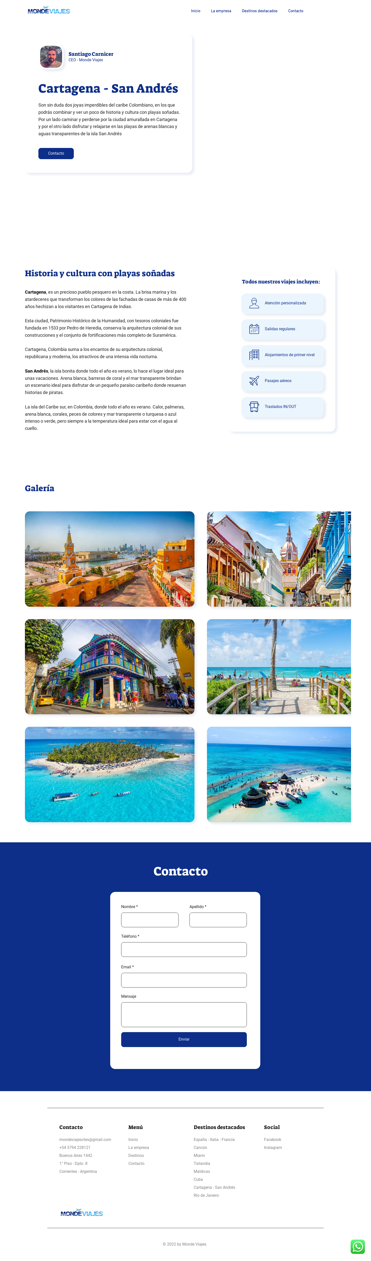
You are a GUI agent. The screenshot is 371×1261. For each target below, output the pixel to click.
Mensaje (128, 996)
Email (126, 967)
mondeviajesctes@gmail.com (85, 1139)
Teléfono (129, 936)
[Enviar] (184, 1039)
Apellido (196, 907)
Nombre (128, 907)
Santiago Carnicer (91, 54)
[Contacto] (56, 153)
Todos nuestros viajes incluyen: (281, 281)
